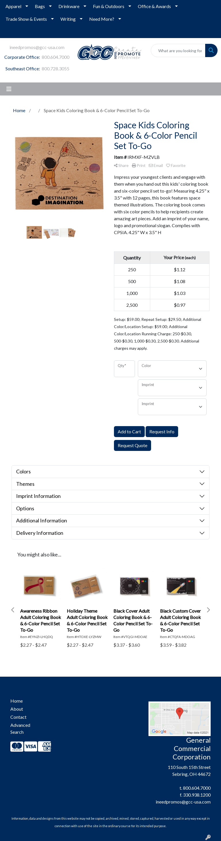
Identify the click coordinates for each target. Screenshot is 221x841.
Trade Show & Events (26, 19)
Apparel (13, 6)
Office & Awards (154, 6)
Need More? (101, 19)
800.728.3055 (55, 68)
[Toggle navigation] (9, 89)
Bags (40, 6)
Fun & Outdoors (108, 6)
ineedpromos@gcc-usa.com (36, 47)
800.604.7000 (55, 57)
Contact (18, 717)
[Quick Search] (178, 50)
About (16, 709)
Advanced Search (20, 728)
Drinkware (68, 6)
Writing (68, 19)
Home (16, 700)
